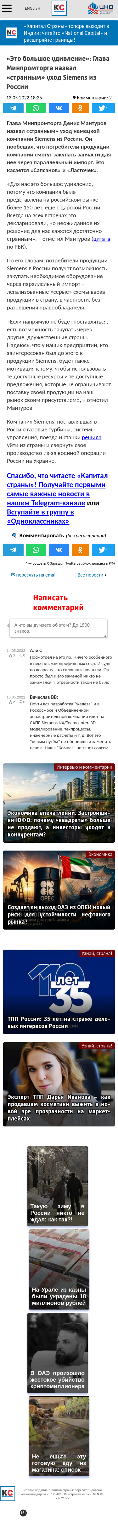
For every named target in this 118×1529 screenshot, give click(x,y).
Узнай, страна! (96, 953)
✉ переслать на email (34, 575)
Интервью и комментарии (84, 767)
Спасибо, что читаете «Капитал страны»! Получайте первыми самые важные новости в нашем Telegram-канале (57, 489)
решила (91, 437)
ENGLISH (32, 8)
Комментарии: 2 (94, 98)
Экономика (100, 854)
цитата (101, 238)
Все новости (91, 575)
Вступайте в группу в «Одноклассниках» (40, 516)
